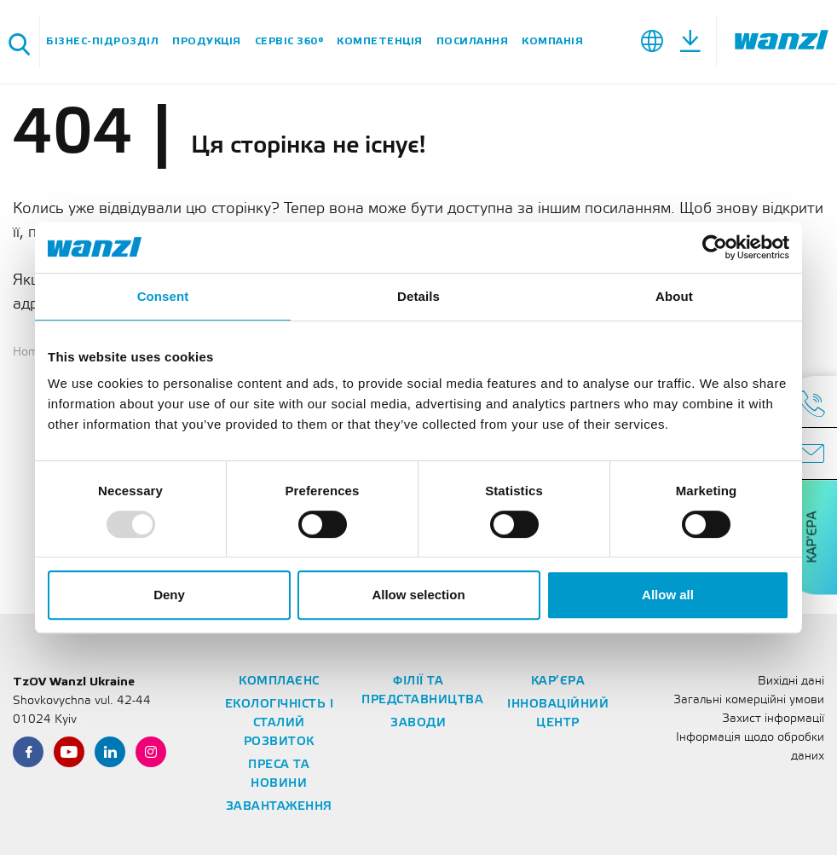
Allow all (668, 594)
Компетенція (380, 41)
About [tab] (674, 296)
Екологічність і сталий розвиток (279, 723)
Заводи (418, 723)
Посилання (472, 41)
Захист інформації (773, 719)
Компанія (552, 41)
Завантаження (279, 806)
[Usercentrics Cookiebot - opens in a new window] (714, 247)
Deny (169, 594)
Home (29, 352)
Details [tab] (418, 296)
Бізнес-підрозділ (102, 41)
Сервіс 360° (289, 41)
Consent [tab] (163, 296)
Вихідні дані (791, 681)
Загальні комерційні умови (748, 700)
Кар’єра (558, 681)
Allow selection (418, 594)
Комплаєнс (279, 681)
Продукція (206, 41)
